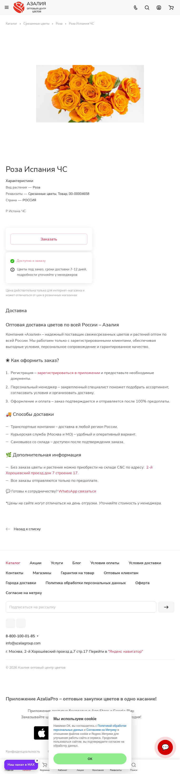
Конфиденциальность (23, 751)
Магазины (42, 573)
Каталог (13, 563)
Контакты (14, 573)
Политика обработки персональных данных (86, 583)
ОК (90, 759)
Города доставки (21, 583)
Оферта (142, 583)
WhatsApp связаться (77, 491)
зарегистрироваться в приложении (68, 372)
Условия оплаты (104, 563)
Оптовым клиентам (121, 573)
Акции (35, 563)
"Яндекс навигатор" (125, 651)
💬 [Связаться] (165, 747)
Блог (76, 563)
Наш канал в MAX (21, 765)
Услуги (57, 563)
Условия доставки (145, 563)
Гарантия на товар (77, 573)
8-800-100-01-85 (20, 636)
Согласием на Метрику (101, 730)
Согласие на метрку (24, 593)
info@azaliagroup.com (23, 643)
